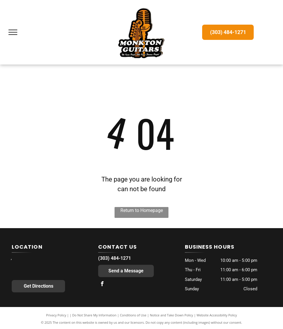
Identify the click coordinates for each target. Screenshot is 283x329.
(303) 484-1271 (114, 258)
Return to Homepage (141, 210)
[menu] (13, 32)
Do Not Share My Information (94, 315)
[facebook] (102, 284)
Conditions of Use (133, 315)
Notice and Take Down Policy (171, 315)
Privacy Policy (56, 315)
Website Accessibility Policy (217, 315)
